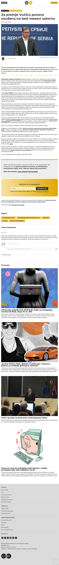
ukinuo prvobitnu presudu (13, 119)
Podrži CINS (5, 508)
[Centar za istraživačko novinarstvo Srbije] (29, 3)
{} (27, 248)
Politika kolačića (6, 502)
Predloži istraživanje (7, 511)
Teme (3, 525)
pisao (11, 143)
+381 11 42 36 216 (11, 547)
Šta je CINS (4, 490)
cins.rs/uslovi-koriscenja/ (28, 171)
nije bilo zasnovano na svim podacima (20, 150)
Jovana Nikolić (11, 58)
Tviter (5, 221)
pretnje (46, 217)
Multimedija (4, 527)
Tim (2, 492)
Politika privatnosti (7, 499)
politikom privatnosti (43, 191)
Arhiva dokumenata (7, 529)
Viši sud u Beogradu (17, 221)
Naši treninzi (5, 497)
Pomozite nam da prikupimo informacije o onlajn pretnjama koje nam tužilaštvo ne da (24, 469)
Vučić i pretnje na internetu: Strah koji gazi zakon (24, 417)
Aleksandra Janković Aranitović (29, 217)
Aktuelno (5, 10)
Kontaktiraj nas (5, 513)
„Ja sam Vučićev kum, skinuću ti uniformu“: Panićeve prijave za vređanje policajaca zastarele (25, 365)
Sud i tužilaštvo (15, 10)
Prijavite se (42, 188)
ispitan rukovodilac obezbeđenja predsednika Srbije (37, 128)
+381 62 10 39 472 (12, 548)
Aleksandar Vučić (8, 217)
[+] (30, 248)
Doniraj (54, 2)
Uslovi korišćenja (6, 494)
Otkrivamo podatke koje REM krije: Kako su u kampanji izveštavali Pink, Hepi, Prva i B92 (26, 311)
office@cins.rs (5, 545)
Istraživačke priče (6, 520)
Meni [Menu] (5, 2)
